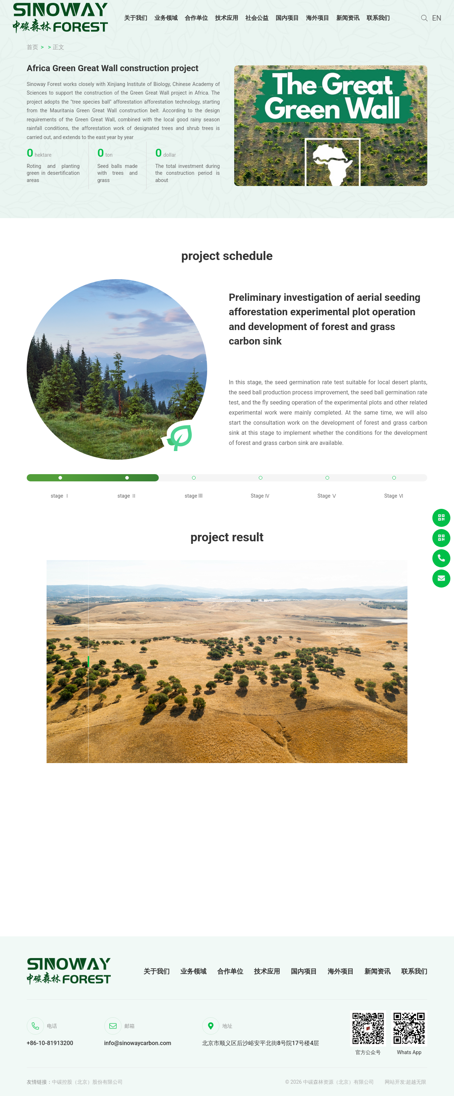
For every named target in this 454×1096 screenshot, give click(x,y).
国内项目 (304, 971)
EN (436, 18)
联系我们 (414, 971)
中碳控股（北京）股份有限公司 (87, 1082)
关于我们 (157, 971)
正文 (58, 47)
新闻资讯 (377, 971)
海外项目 (341, 971)
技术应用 (267, 971)
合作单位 (230, 971)
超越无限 (416, 1082)
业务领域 (193, 971)
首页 (32, 47)
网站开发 (395, 1082)
